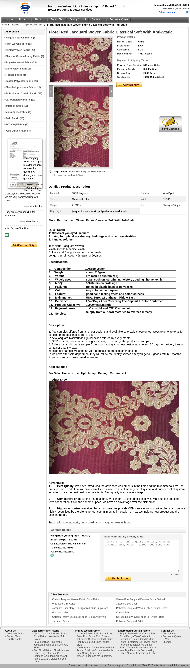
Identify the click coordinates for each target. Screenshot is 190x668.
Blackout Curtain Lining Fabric (22, 56)
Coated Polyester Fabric (19, 81)
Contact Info (169, 633)
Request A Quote (172, 8)
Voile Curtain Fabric (16, 130)
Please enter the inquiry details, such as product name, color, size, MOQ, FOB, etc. (141, 556)
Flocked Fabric (13, 74)
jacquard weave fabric (117, 522)
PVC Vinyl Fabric (15, 124)
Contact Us (98, 19)
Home (10, 19)
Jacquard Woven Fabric (32, 25)
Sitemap (167, 642)
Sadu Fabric (12, 118)
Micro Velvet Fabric (16, 68)
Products (24, 19)
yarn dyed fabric (92, 522)
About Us (39, 19)
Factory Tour (57, 19)
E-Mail (166, 639)
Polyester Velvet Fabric (18, 62)
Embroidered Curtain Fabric (21, 93)
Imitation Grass (14, 106)
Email (186, 8)
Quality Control (78, 19)
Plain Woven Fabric (16, 43)
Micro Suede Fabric (16, 112)
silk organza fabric (68, 522)
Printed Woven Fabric (17, 50)
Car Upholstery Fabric (17, 99)
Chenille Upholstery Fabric (20, 87)
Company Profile (15, 633)
